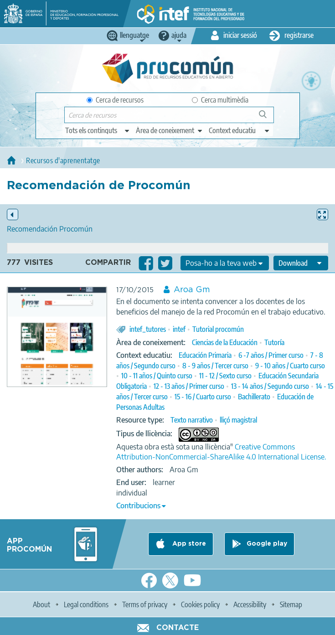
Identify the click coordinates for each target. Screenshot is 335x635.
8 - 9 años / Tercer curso (215, 365)
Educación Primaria (205, 355)
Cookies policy (200, 604)
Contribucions (138, 505)
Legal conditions (86, 604)
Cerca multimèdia (220, 99)
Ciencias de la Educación (225, 342)
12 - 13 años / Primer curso (189, 386)
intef (179, 329)
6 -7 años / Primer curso (271, 355)
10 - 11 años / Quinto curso (156, 375)
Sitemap (291, 604)
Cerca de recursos (115, 99)
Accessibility (249, 604)
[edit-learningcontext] (239, 130)
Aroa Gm (192, 290)
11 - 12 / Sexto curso (225, 375)
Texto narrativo (191, 419)
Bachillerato (254, 396)
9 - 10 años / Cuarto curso (290, 365)
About (41, 604)
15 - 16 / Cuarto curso (203, 396)
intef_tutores (147, 329)
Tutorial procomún (218, 329)
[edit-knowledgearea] (169, 130)
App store (188, 544)
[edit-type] (97, 130)
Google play (267, 544)
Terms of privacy (144, 604)
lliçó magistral (238, 419)
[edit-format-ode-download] (300, 263)
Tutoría (274, 342)
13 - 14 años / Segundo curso (270, 386)
